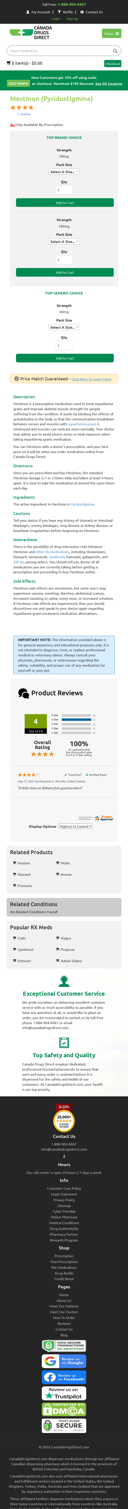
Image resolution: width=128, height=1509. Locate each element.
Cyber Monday (64, 1211)
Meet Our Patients (64, 1306)
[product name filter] (65, 50)
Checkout (112, 63)
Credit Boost (64, 1278)
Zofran (18, 562)
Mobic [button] (63, 863)
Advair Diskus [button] (69, 960)
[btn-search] (115, 51)
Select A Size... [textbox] (62, 171)
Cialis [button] (19, 938)
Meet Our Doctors (64, 1311)
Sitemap (64, 1205)
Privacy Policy (64, 1199)
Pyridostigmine (83, 504)
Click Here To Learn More (91, 379)
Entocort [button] (22, 960)
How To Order (64, 1317)
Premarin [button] (22, 885)
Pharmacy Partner (64, 1234)
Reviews (64, 1323)
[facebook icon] (64, 1156)
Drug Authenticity (64, 1228)
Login (56, 18)
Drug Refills (64, 1273)
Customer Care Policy (64, 1188)
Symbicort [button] (23, 949)
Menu (111, 33)
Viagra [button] (63, 938)
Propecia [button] (65, 949)
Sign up (72, 18)
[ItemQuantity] (64, 190)
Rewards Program (64, 1240)
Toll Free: (64, 5)
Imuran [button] (64, 874)
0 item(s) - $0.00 (24, 63)
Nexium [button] (21, 863)
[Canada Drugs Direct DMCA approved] (64, 1411)
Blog (64, 1335)
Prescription (64, 1255)
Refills (65, 12)
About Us (64, 1300)
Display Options (42, 826)
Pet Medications (64, 1267)
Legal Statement (64, 1194)
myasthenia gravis (82, 424)
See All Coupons (108, 83)
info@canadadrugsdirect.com (64, 1149)
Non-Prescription (64, 1261)
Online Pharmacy (64, 1217)
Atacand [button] (21, 874)
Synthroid (56, 556)
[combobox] (64, 171)
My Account (38, 12)
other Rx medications (52, 551)
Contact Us (91, 12)
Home (64, 1294)
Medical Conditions (64, 1222)
